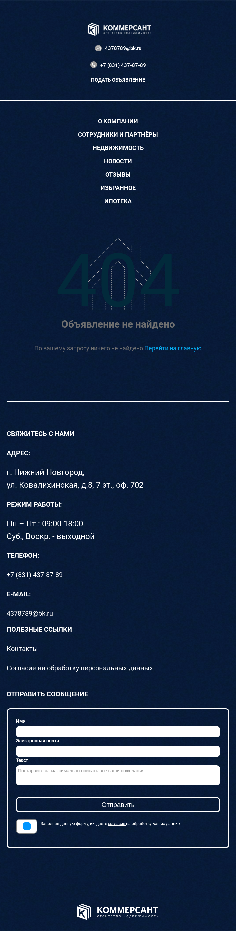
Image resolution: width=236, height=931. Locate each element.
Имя (21, 721)
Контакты (22, 649)
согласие (117, 823)
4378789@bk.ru (123, 48)
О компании (118, 121)
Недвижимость (118, 148)
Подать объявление (118, 80)
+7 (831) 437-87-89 (123, 65)
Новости (118, 161)
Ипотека (118, 201)
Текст (22, 760)
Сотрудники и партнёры (118, 134)
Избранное (118, 188)
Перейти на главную (173, 348)
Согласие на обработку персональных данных (80, 668)
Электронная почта (37, 740)
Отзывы (118, 174)
